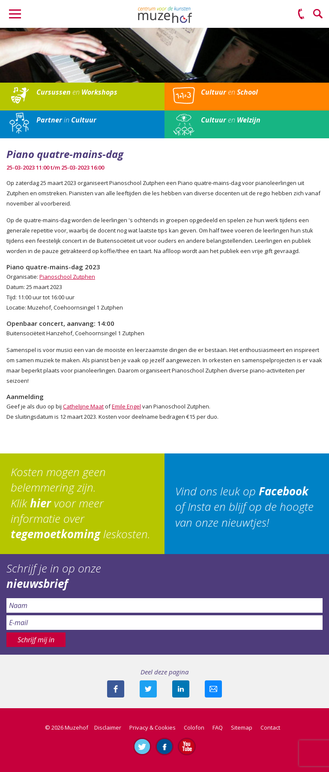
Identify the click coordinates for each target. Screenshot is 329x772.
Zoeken (318, 14)
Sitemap (241, 727)
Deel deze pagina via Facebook (115, 688)
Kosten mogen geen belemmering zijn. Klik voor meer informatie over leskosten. (80, 503)
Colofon (194, 727)
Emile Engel (126, 406)
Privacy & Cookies (152, 727)
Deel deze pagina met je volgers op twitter (148, 688)
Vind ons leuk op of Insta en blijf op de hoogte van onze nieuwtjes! (244, 506)
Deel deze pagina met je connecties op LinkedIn (180, 688)
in (66, 120)
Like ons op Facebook (164, 746)
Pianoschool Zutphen (67, 276)
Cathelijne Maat (83, 406)
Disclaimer (107, 727)
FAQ (217, 727)
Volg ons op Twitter (142, 746)
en (76, 92)
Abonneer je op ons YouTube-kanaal (186, 746)
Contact (270, 727)
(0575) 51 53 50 (301, 14)
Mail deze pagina (213, 688)
